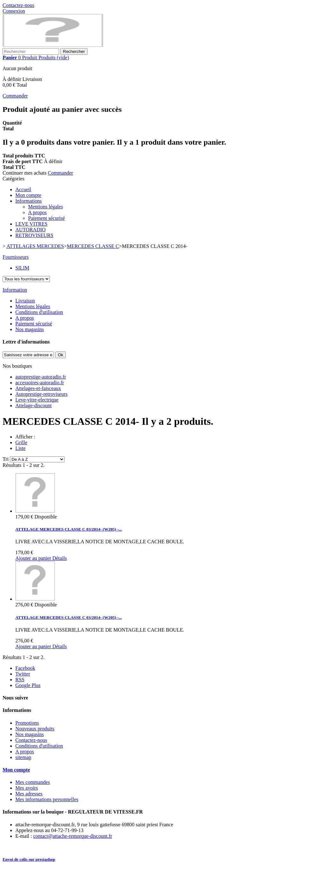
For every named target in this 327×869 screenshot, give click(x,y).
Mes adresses (28, 793)
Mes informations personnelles (46, 799)
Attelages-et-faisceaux (38, 388)
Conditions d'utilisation (39, 312)
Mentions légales (45, 206)
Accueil (23, 189)
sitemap (23, 757)
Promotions (27, 723)
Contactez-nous (18, 5)
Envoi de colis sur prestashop (29, 859)
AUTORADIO (30, 229)
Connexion (14, 11)
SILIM (22, 268)
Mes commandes (32, 782)
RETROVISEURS (34, 235)
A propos (37, 212)
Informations (28, 201)
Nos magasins (29, 329)
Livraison (25, 300)
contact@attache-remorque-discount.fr (72, 836)
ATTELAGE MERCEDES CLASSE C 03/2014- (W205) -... (68, 529)
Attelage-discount (33, 405)
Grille (21, 442)
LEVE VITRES (31, 224)
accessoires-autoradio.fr (39, 382)
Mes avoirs (26, 788)
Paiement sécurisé (46, 218)
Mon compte (28, 195)
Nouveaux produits (34, 728)
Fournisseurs (16, 257)
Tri (6, 459)
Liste (20, 448)
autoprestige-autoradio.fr (40, 377)
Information (15, 290)
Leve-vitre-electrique (36, 399)
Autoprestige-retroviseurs (41, 394)
